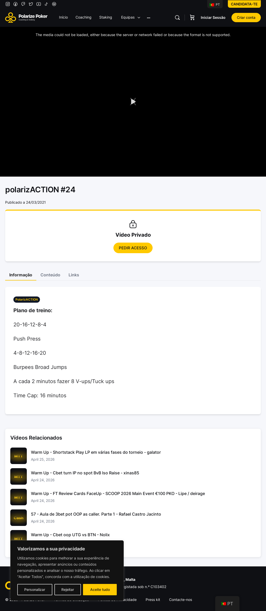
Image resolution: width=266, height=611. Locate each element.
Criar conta (246, 17)
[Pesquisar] (177, 17)
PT (215, 4)
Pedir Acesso (133, 247)
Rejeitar (67, 589)
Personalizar (34, 589)
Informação (20, 274)
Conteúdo (50, 274)
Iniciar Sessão (213, 17)
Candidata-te (244, 4)
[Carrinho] (192, 17)
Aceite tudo (100, 589)
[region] (67, 570)
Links (74, 274)
